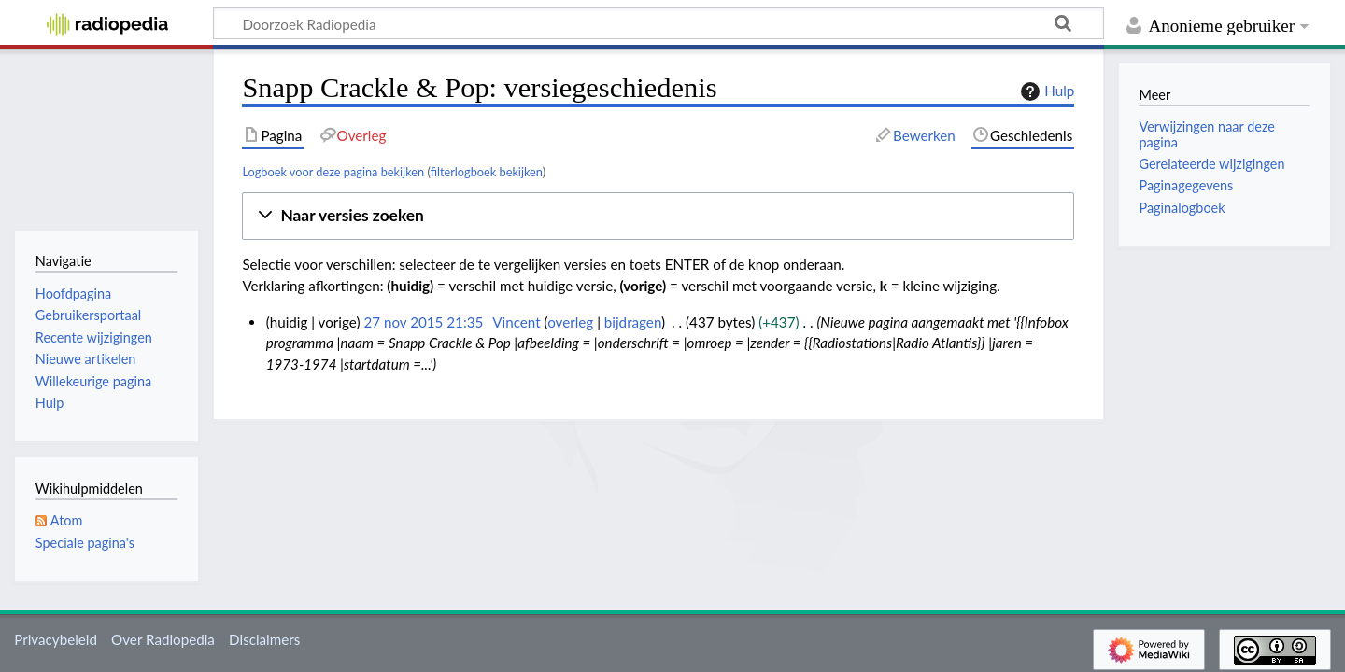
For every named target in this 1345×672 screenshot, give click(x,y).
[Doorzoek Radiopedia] (658, 23)
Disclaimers (264, 639)
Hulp (1045, 91)
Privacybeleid (55, 639)
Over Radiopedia (163, 639)
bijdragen (632, 322)
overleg (570, 322)
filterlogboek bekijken (487, 171)
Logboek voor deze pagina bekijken (333, 171)
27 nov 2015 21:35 (423, 322)
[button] (658, 216)
